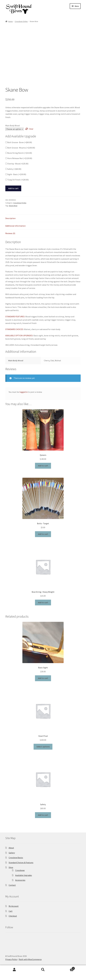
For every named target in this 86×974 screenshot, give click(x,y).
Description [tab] (10, 218)
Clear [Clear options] (31, 129)
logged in (23, 392)
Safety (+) (13, 169)
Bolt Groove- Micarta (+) (20, 147)
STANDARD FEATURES (15, 316)
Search (43, 969)
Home (10, 21)
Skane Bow (13, 206)
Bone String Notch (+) (18, 153)
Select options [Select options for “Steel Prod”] (43, 746)
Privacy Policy (11, 959)
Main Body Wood (12, 125)
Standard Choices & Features (21, 862)
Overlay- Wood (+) (16, 163)
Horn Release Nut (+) (18, 158)
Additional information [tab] (15, 226)
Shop (11, 867)
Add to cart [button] (43, 465)
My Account (14, 906)
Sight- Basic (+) (15, 174)
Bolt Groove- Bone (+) (18, 142)
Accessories (20, 880)
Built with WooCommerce (30, 959)
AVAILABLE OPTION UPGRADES (19, 335)
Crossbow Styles (21, 21)
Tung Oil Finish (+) (17, 179)
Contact (12, 885)
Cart (10, 911)
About (11, 847)
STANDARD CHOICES (14, 329)
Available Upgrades (23, 875)
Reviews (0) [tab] (10, 233)
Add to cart (13, 188)
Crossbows (20, 870)
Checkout (13, 916)
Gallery (12, 852)
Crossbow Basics (16, 857)
